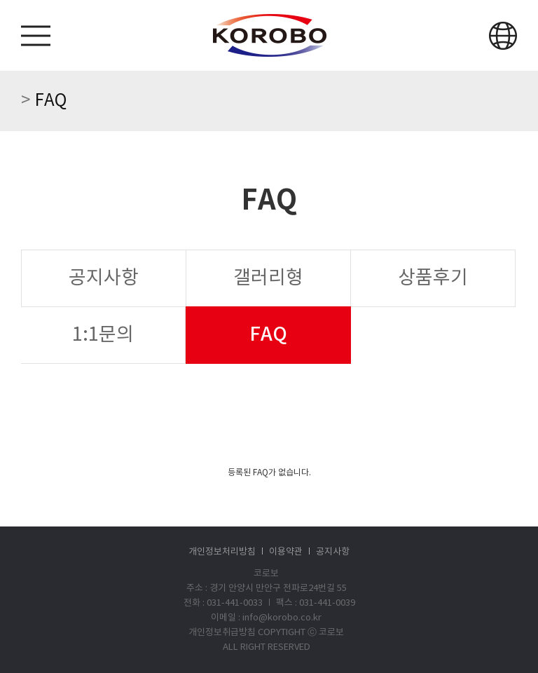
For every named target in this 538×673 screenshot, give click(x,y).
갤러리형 (268, 278)
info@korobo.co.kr (282, 618)
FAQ (268, 335)
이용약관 (286, 552)
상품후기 (433, 278)
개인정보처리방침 (222, 552)
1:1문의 (103, 335)
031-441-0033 (235, 603)
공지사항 (104, 278)
